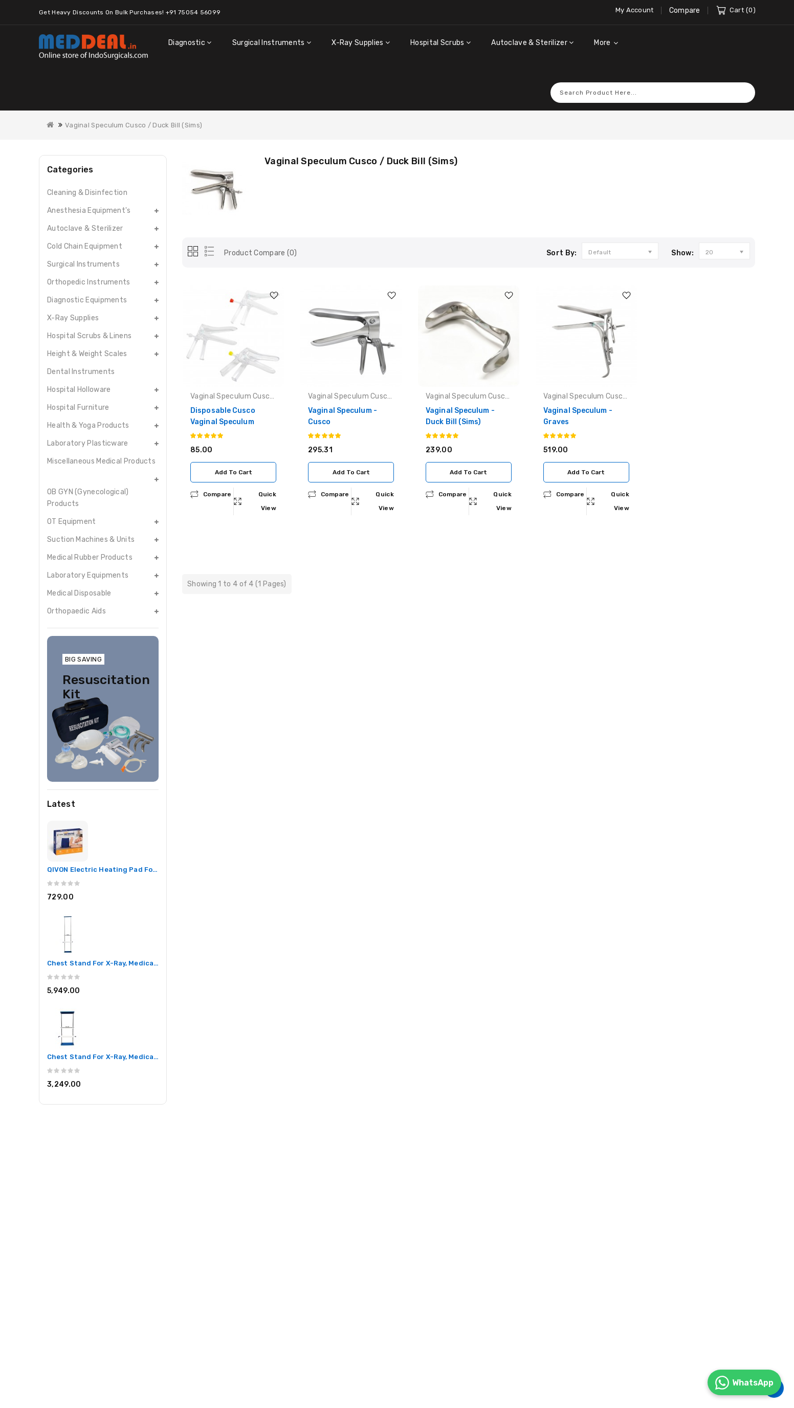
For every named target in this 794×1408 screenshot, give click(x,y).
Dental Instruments (81, 358)
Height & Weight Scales (87, 340)
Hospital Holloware (79, 375)
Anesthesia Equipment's (89, 196)
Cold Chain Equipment (84, 232)
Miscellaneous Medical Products (101, 447)
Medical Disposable (79, 579)
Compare (684, 10)
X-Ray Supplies (73, 304)
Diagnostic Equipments (87, 286)
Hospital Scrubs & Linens (89, 322)
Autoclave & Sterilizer (85, 214)
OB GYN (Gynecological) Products (88, 484)
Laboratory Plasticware (87, 429)
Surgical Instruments (83, 250)
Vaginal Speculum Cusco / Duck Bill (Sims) (133, 111)
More (602, 42)
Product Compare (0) (260, 239)
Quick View (267, 487)
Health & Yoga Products (88, 411)
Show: (682, 239)
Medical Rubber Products (90, 543)
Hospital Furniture (78, 393)
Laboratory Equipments (87, 561)
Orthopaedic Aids (76, 597)
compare (217, 480)
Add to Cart (233, 458)
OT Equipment (71, 507)
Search (742, 79)
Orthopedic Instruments (88, 268)
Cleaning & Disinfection (87, 178)
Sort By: (561, 239)
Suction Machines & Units (91, 525)
